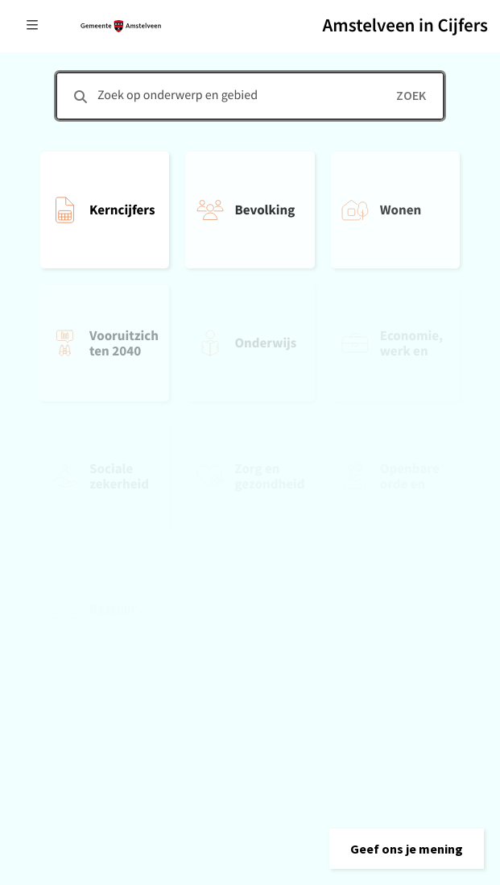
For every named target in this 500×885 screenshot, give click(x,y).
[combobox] (250, 95)
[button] (406, 849)
